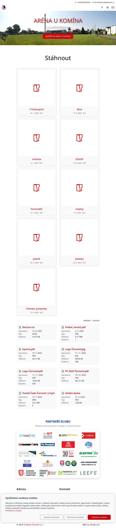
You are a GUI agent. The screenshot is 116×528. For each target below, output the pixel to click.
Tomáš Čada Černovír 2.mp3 (38, 393)
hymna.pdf (28, 349)
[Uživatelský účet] (102, 7)
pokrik (36, 258)
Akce (79, 109)
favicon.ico (28, 327)
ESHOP (79, 159)
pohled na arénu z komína (58, 36)
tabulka (96, 320)
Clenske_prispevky (36, 308)
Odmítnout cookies (75, 517)
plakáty (79, 258)
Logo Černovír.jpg (75, 349)
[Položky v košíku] (107, 7)
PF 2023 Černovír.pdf (77, 371)
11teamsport (36, 109)
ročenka (36, 159)
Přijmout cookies (99, 517)
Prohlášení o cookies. (13, 510)
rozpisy (79, 209)
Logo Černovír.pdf (32, 371)
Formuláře (36, 209)
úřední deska (72, 393)
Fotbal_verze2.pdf (75, 327)
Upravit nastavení (51, 517)
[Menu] (113, 7)
